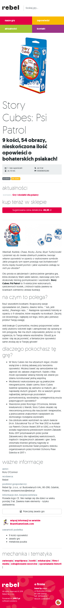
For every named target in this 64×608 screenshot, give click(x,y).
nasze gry (10, 20)
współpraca (21, 560)
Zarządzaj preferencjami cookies (58, 601)
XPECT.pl (16, 598)
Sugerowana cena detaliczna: (32, 210)
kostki (32, 560)
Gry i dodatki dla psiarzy (25, 195)
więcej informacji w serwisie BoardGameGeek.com (25, 522)
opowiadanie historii (50, 563)
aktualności (11, 28)
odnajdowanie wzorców (24, 563)
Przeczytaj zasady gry (34, 511)
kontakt (41, 28)
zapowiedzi (43, 20)
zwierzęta (7, 560)
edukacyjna (44, 560)
